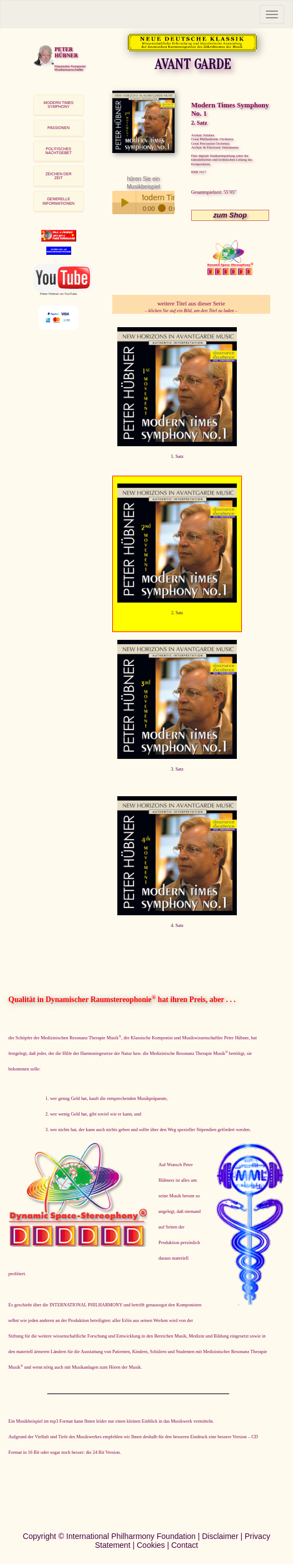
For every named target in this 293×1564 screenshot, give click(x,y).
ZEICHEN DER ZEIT (59, 176)
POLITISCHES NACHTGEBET (59, 151)
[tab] (58, 105)
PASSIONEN (58, 128)
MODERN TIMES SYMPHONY (58, 105)
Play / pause (124, 202)
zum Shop (230, 215)
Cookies (151, 1545)
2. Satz (177, 612)
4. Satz (177, 925)
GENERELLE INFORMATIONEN (58, 201)
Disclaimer (220, 1536)
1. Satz (177, 456)
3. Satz (177, 769)
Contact (184, 1545)
